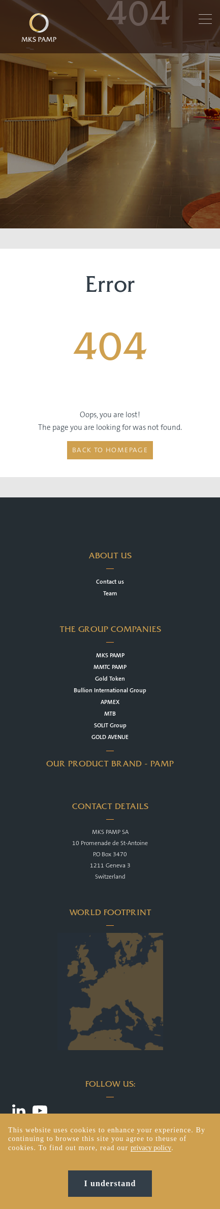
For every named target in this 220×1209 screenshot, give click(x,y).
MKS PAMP (110, 655)
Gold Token (110, 679)
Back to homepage (110, 450)
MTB (110, 714)
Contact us (110, 582)
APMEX (110, 702)
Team (110, 593)
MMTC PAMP (110, 667)
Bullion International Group (110, 690)
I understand (110, 1183)
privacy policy (151, 1148)
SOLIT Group (110, 725)
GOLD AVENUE (110, 737)
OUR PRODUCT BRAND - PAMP (110, 763)
